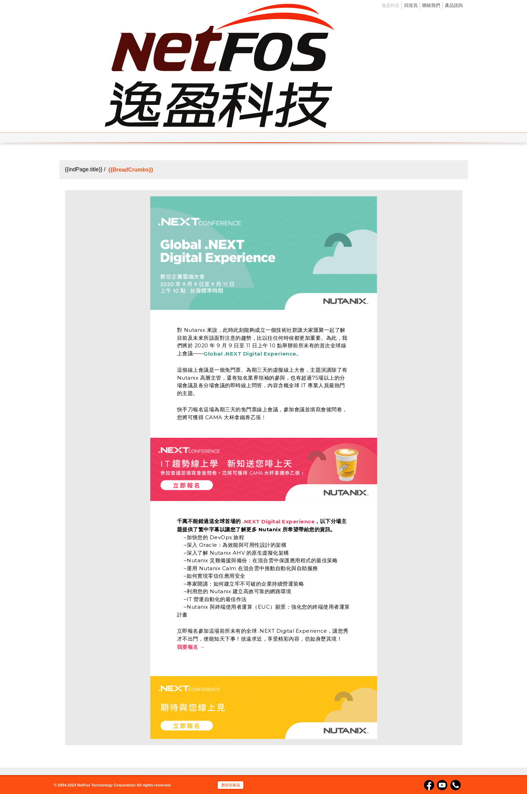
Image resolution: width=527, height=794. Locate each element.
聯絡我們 (431, 5)
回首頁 (411, 5)
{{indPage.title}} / (85, 170)
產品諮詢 (454, 5)
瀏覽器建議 (230, 785)
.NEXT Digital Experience (278, 521)
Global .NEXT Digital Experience (250, 353)
